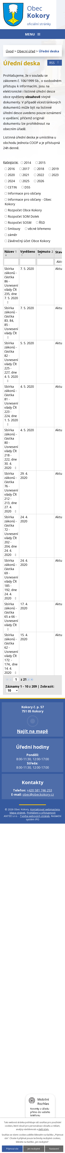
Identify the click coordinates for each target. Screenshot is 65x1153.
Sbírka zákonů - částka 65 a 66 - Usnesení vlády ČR (11, 616)
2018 (40, 169)
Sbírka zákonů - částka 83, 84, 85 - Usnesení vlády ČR (11, 322)
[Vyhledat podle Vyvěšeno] (28, 261)
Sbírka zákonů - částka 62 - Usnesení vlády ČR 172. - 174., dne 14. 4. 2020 (11, 654)
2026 (40, 181)
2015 (41, 162)
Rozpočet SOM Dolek (23, 216)
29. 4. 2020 (24, 475)
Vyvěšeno (27, 251)
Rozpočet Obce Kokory (25, 210)
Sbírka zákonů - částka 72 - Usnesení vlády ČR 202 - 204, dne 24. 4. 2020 (11, 536)
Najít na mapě (32, 731)
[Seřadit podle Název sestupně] (6, 255)
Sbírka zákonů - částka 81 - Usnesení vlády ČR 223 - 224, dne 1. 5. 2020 (11, 405)
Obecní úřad (26, 51)
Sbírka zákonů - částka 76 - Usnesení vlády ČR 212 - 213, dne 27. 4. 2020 (11, 492)
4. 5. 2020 (27, 386)
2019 (55, 169)
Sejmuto (45, 251)
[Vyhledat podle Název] (11, 261)
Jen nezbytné (34, 1148)
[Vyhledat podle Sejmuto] (45, 261)
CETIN (12, 187)
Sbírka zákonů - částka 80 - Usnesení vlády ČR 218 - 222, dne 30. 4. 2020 (11, 449)
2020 (11, 175)
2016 (11, 169)
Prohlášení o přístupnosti (41, 812)
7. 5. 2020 (27, 269)
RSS (54, 63)
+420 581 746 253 (39, 790)
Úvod (10, 51)
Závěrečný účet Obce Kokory (29, 241)
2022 (40, 175)
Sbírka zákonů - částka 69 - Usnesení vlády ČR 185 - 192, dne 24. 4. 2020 (11, 579)
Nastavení (54, 1148)
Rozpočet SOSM (19, 222)
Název (10, 251)
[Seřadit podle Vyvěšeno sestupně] (22, 255)
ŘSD (42, 222)
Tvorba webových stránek (35, 816)
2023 (55, 175)
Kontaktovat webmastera (45, 809)
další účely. (43, 1129)
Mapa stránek (17, 812)
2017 (25, 169)
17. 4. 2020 (24, 606)
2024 (11, 181)
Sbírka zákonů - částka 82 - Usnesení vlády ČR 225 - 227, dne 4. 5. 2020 (11, 361)
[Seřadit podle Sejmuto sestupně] (39, 255)
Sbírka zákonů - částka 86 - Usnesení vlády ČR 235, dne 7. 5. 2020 (11, 285)
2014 (27, 162)
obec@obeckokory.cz (38, 794)
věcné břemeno (39, 229)
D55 (27, 187)
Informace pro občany (24, 193)
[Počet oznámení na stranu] (12, 690)
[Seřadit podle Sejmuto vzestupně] (39, 254)
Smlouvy (14, 229)
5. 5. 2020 (27, 343)
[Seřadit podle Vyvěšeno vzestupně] (22, 254)
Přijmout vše (12, 1148)
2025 (25, 181)
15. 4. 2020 (24, 637)
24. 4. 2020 (24, 519)
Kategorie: (10, 162)
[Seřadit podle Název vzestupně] (6, 254)
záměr (12, 235)
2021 (25, 175)
